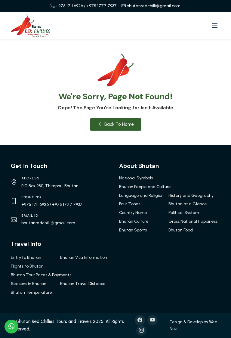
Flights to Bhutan (27, 266)
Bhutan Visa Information (83, 257)
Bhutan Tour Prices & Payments (41, 275)
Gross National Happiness (192, 221)
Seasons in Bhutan (28, 283)
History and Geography (191, 195)
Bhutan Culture (134, 221)
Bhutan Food (180, 230)
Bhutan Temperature (31, 292)
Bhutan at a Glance (187, 203)
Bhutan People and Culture (145, 186)
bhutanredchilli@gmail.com (153, 5)
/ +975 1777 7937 (100, 5)
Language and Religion (141, 195)
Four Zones (129, 203)
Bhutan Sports (133, 230)
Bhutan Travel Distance (83, 283)
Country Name (133, 212)
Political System (183, 212)
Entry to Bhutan (26, 257)
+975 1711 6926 (69, 5)
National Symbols (136, 178)
